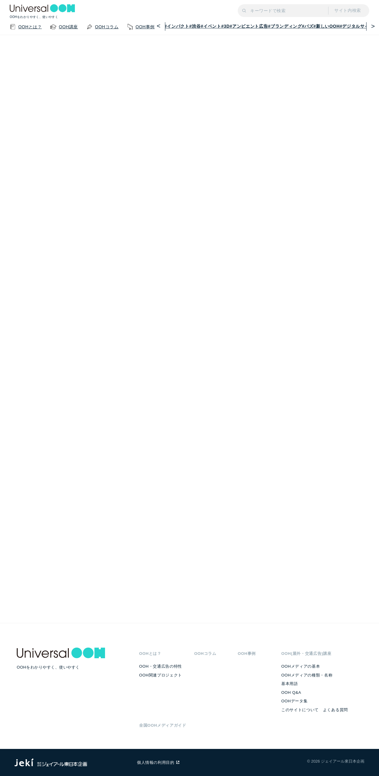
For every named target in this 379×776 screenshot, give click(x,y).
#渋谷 (195, 26)
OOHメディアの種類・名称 (306, 675)
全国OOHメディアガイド (162, 725)
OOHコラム (205, 653)
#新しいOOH (327, 26)
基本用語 (289, 683)
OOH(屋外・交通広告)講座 (306, 653)
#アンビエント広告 (249, 26)
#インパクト (176, 26)
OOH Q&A (291, 692)
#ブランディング (285, 26)
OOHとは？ (150, 653)
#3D (225, 26)
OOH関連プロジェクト (160, 675)
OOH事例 (247, 653)
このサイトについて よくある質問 (314, 710)
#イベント (211, 26)
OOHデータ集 (294, 701)
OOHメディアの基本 (300, 666)
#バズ (308, 26)
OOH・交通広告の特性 (160, 666)
